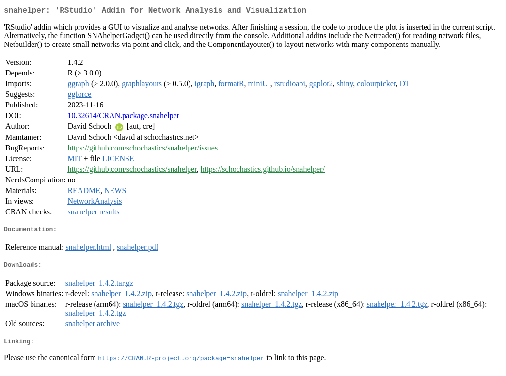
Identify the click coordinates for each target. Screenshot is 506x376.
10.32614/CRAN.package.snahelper (123, 117)
